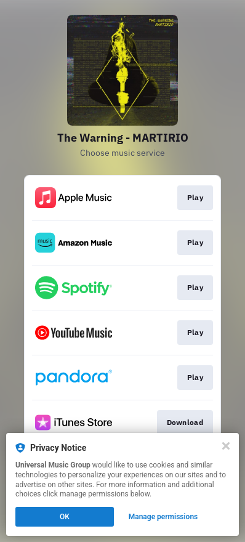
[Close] (226, 446)
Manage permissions (163, 516)
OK (65, 516)
